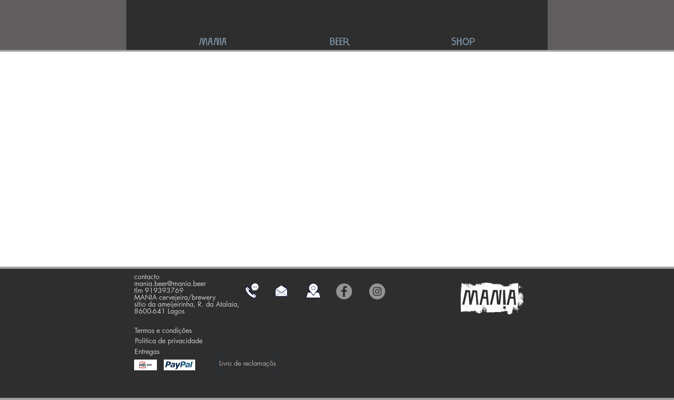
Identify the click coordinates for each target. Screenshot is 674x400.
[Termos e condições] (163, 330)
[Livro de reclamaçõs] (247, 363)
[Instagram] (377, 291)
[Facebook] (344, 291)
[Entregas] (146, 352)
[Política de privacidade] (168, 341)
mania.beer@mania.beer (170, 283)
